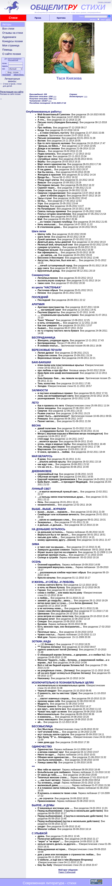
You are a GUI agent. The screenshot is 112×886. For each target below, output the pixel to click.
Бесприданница (47, 343)
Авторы (6, 24)
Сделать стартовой (104, 2)
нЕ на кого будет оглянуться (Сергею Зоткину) (64, 673)
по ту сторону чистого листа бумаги (58, 330)
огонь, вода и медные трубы (54, 444)
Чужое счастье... (47, 634)
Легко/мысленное (48, 278)
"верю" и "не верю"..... (50, 841)
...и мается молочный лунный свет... (58, 491)
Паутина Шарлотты (49, 312)
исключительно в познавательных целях (61, 685)
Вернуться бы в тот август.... (54, 534)
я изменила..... (46, 717)
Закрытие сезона (47, 355)
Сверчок (42, 411)
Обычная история (48, 476)
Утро (40, 203)
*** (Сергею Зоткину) (49, 647)
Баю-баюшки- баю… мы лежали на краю (61, 378)
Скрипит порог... (47, 188)
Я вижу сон (44, 117)
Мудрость (43, 704)
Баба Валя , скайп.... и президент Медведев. (63, 482)
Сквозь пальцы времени (52, 211)
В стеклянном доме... (50, 227)
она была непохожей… (51, 760)
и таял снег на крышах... (51, 547)
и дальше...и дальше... (50, 525)
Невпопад (43, 206)
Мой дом (43, 637)
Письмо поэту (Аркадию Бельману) (58, 122)
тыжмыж (43, 135)
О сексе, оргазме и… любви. (54, 452)
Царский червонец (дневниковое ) (57, 479)
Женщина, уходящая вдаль (53, 340)
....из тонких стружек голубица (55, 222)
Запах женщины (47, 408)
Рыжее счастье (46, 413)
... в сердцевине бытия (51, 431)
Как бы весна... (46, 172)
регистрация (6, 74)
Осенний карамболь (49, 564)
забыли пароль (19, 74)
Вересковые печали (49, 358)
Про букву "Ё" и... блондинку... (55, 737)
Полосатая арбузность (51, 839)
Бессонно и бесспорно (51, 257)
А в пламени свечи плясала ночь (57, 788)
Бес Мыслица (45, 729)
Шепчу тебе (44, 234)
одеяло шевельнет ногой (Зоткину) (58, 649)
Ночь (40, 502)
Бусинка (43, 624)
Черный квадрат (47, 690)
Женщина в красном (49, 174)
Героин (42, 590)
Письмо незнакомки (49, 138)
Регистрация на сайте (11, 92)
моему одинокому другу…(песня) (57, 540)
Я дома (42, 459)
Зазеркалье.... (45, 522)
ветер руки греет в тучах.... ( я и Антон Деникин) (65, 603)
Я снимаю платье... (49, 345)
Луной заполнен (47, 239)
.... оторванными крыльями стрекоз (58, 315)
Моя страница (10, 45)
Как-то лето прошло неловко (54, 143)
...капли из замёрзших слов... (54, 519)
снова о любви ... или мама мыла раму (60, 592)
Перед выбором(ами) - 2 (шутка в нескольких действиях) (70, 816)
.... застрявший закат (49, 310)
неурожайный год (48, 474)
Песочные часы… (48, 632)
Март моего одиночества (52, 164)
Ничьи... (42, 151)
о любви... (43, 598)
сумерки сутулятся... (49, 247)
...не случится (45, 798)
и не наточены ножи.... (50, 608)
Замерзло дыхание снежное (54, 549)
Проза (38, 18)
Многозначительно (49, 714)
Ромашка (43, 418)
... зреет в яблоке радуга (51, 195)
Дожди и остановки (49, 148)
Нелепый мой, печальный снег (55, 244)
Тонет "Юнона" (46, 320)
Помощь (7, 49)
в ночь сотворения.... (50, 323)
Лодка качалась (47, 154)
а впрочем (43, 216)
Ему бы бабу (45, 865)
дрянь (41, 836)
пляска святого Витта (50, 585)
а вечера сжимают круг (51, 752)
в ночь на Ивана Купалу (51, 587)
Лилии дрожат (46, 353)
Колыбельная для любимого (54, 772)
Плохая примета (47, 706)
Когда (41, 130)
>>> (54, 96)
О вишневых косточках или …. (55, 808)
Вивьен (42, 182)
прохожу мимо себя (49, 701)
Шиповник (44, 613)
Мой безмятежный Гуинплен (54, 114)
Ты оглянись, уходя (49, 782)
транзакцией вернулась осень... (56, 567)
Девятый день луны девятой (54, 242)
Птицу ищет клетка (48, 180)
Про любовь (45, 127)
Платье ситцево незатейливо (54, 214)
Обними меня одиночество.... (54, 757)
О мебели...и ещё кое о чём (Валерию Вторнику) (65, 860)
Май (40, 219)
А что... (42, 119)
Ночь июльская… (48, 224)
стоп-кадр (43, 439)
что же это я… (46, 467)
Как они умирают (47, 325)
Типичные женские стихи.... (53, 777)
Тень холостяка (46, 383)
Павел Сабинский (66, 872)
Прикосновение (46, 801)
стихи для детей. (12, 85)
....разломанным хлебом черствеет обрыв (62, 572)
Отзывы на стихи (12, 32)
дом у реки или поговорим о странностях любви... (66, 854)
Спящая (42, 621)
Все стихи (8, 28)
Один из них (45, 156)
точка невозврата (48, 719)
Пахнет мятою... (47, 421)
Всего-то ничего (47, 167)
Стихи (13, 17)
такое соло (44, 283)
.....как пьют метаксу (49, 780)
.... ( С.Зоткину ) (46, 644)
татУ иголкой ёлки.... (49, 732)
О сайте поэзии (11, 53)
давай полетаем (47, 428)
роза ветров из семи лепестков (55, 616)
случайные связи (48, 159)
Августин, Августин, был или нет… (58, 260)
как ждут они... (46, 464)
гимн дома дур (46, 742)
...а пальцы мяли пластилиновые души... (61, 497)
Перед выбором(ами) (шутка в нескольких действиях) (69, 821)
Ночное (42, 293)
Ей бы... (42, 201)
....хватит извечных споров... (54, 698)
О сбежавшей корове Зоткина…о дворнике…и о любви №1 (71, 655)
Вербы (41, 161)
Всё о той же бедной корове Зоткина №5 (61, 665)
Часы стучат (45, 198)
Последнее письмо (48, 185)
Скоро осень (45, 190)
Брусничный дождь (49, 271)
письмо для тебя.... (49, 537)
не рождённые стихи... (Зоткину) (56, 670)
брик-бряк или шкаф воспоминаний (58, 373)
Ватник (42, 140)
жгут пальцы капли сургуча (53, 734)
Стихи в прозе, (9, 84)
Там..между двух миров (51, 446)
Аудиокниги (9, 37)
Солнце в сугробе (48, 557)
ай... (40, 722)
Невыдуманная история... (52, 849)
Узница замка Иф (47, 762)
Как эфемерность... (49, 252)
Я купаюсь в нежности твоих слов (57, 793)
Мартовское (44, 449)
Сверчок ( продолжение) (51, 193)
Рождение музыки (48, 250)
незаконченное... (47, 504)
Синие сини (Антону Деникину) (55, 611)
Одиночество (45, 749)
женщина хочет (46, 619)
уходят (41, 826)
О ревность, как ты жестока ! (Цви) (58, 693)
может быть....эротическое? (54, 416)
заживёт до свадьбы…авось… (55, 600)
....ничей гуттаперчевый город (55, 265)
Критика (61, 18)
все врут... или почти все (52, 709)
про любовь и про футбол (53, 370)
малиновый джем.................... (54, 785)
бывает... (43, 328)
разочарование (46, 398)
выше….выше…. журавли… (54, 512)
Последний (44, 300)
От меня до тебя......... (50, 775)
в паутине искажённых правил (55, 393)
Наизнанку (44, 678)
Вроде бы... (44, 177)
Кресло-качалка (46, 577)
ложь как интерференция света (56, 396)
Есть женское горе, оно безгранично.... (60, 626)
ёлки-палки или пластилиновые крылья (61, 365)
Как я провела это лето (51, 405)
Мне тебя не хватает (49, 769)
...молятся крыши (48, 441)
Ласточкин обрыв (48, 290)
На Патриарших (46, 208)
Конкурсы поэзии (12, 41)
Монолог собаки (47, 829)
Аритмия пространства (51, 307)
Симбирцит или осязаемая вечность (58, 514)
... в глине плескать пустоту (53, 133)
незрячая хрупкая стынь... (53, 555)
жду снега (43, 268)
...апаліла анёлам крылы (52, 461)
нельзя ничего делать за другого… (58, 844)
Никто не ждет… (47, 754)
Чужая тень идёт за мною (52, 711)
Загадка (42, 386)
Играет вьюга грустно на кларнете (57, 552)
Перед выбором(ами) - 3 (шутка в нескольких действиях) (70, 811)
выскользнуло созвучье (52, 280)
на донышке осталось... (51, 532)
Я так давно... (45, 169)
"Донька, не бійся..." (49, 146)
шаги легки (44, 237)
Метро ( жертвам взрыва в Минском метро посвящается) (70, 433)
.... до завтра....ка (47, 255)
